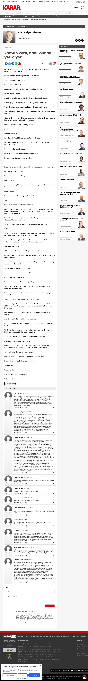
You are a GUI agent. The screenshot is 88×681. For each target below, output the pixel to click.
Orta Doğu (28, 646)
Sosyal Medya (41, 657)
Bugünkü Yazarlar (9, 27)
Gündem (32, 659)
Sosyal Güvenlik (51, 649)
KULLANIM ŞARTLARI (49, 636)
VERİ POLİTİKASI (70, 636)
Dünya (21, 13)
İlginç (49, 659)
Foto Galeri (22, 662)
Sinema (40, 659)
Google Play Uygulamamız (61, 670)
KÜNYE (33, 636)
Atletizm (43, 652)
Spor (41, 13)
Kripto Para (35, 13)
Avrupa (40, 646)
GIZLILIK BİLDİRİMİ (61, 636)
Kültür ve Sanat (52, 662)
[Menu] (76, 13)
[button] (41, 63)
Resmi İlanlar (69, 13)
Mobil (29, 657)
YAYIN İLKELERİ (40, 636)
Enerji (44, 649)
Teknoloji (21, 657)
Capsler (35, 662)
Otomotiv (39, 649)
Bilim (52, 657)
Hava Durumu (81, 644)
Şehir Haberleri (81, 653)
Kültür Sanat (43, 654)
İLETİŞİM (28, 636)
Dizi (36, 659)
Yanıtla (17, 407)
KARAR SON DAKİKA (9, 650)
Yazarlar (15, 13)
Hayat (46, 13)
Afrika (49, 646)
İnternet (33, 657)
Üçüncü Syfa (34, 644)
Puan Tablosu (81, 649)
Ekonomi (27, 13)
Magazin (32, 654)
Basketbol (32, 652)
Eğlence (50, 654)
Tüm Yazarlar (21, 27)
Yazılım (48, 657)
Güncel (8, 13)
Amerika (35, 646)
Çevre (46, 644)
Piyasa (29, 649)
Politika (28, 644)
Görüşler (61, 13)
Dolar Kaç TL (81, 651)
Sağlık (37, 654)
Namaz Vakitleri (82, 646)
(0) (22, 407)
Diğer (58, 652)
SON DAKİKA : (7, 16)
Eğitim (50, 644)
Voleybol (38, 652)
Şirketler (59, 649)
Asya (44, 646)
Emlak (33, 649)
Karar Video (53, 13)
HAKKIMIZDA (21, 636)
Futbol (26, 652)
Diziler (27, 654)
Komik (45, 659)
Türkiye (41, 644)
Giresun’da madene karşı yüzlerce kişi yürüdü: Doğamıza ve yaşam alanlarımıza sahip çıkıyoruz (38, 16)
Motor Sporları (51, 652)
